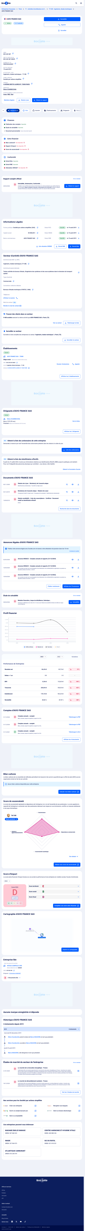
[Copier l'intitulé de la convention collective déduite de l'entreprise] (32, 289)
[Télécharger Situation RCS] (78, 227)
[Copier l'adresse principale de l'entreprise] (31, 83)
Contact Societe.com (7, 1207)
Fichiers (4, 1193)
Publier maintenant (53, 586)
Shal (12, 94)
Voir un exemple (76, 178)
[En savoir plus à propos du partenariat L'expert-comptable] (35, 1116)
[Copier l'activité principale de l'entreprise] (78, 272)
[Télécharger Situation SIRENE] (78, 233)
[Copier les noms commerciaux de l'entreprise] (37, 238)
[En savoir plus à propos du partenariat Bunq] (35, 1111)
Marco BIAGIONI (35, 1037)
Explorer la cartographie (70, 949)
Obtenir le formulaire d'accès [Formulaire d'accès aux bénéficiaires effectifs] (71, 469)
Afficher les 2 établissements (70, 376)
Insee (5, 94)
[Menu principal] (81, 3)
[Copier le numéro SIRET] (17, 58)
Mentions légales (9, 100)
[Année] (7, 881)
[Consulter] (73, 484)
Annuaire (4, 1195)
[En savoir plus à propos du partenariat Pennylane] (79, 1111)
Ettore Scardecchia (14, 1037)
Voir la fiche (76, 421)
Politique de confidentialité (33, 1227)
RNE (8, 94)
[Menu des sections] (3, 110)
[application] (42, 630)
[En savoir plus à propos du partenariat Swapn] (35, 1106)
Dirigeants (64, 111)
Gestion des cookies (20, 1227)
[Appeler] (62, 25)
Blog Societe (5, 1218)
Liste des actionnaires (71, 450)
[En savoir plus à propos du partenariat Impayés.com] (79, 1106)
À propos (4, 1227)
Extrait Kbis (74, 246)
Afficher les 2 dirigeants (71, 431)
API (3, 1198)
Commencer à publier (74, 551)
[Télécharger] (78, 484)
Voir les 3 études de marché (70, 1092)
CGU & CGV (10, 1227)
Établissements (50, 111)
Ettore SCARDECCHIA (9, 89)
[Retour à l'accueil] (41, 1180)
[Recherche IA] (12, 110)
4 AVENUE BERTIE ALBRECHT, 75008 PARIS (16, 84)
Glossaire (4, 1209)
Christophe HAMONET (15, 973)
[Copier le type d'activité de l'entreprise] (13, 281)
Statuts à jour (23, 100)
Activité (36, 111)
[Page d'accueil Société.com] (6, 3)
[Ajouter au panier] (72, 186)
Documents (78, 111)
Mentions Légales (46, 1227)
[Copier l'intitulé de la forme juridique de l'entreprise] (37, 227)
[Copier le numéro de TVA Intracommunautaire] (15, 63)
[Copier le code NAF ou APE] (28, 73)
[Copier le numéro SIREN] (13, 53)
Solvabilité (62, 19)
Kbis (25, 111)
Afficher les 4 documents (71, 739)
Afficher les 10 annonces (71, 586)
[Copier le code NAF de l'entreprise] (28, 264)
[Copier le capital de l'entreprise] (37, 233)
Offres (3, 1190)
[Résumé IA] (67, 484)
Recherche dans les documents (69, 509)
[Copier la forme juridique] (23, 78)
